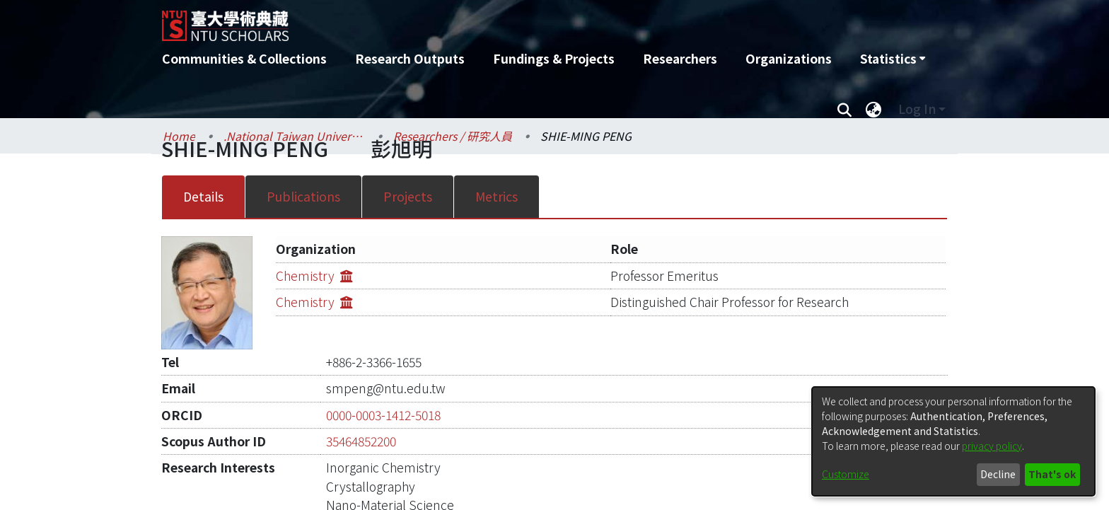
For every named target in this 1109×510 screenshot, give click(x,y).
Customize (845, 474)
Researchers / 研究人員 (452, 135)
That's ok (1052, 474)
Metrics (496, 196)
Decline (998, 474)
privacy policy (992, 446)
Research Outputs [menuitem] (410, 58)
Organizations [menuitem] (788, 58)
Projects (407, 196)
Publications (303, 196)
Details (203, 196)
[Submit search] (844, 108)
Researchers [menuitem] (680, 58)
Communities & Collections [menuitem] (244, 58)
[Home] (478, 20)
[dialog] (953, 441)
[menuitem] (892, 58)
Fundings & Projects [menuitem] (554, 58)
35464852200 (361, 419)
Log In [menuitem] (917, 108)
